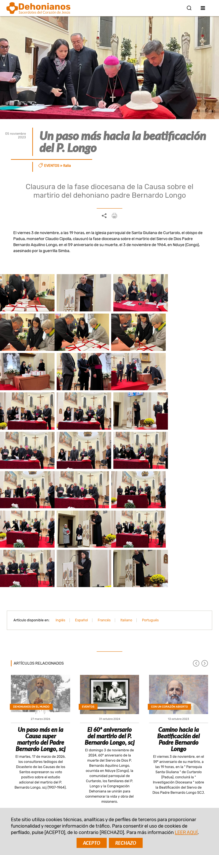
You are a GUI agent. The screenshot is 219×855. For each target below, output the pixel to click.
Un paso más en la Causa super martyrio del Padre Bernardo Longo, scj (40, 654)
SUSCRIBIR (82, 750)
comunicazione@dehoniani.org (38, 805)
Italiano (126, 536)
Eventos (51, 166)
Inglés (60, 536)
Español (81, 536)
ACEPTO (91, 843)
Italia (67, 166)
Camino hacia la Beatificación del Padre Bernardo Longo (178, 654)
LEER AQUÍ (186, 832)
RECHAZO (125, 843)
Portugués (150, 536)
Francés (104, 536)
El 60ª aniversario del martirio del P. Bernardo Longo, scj (110, 651)
